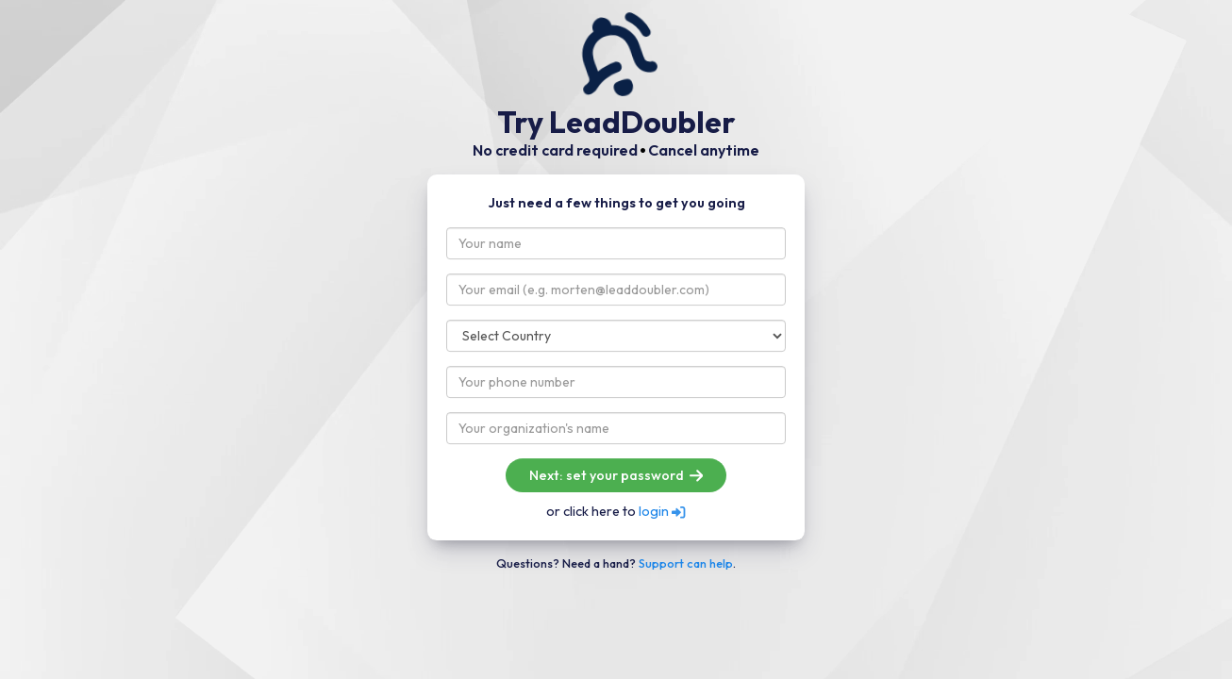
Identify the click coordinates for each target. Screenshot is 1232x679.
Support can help (686, 563)
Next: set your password (616, 475)
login (662, 511)
